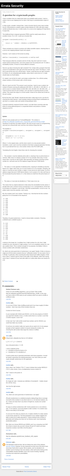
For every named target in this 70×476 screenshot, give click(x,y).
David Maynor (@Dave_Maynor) (59, 20)
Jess (7, 335)
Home (27, 467)
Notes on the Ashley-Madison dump (60, 159)
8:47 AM (8, 430)
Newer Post (6, 467)
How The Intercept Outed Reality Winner (64, 43)
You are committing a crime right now (60, 29)
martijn (8, 303)
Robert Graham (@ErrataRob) (59, 16)
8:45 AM (8, 438)
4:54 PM (8, 332)
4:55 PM (8, 375)
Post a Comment (9, 459)
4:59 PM (8, 388)
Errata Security (12, 5)
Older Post (46, 467)
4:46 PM (8, 299)
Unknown (9, 442)
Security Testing (10, 446)
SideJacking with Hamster (59, 73)
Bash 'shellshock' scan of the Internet (64, 100)
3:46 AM (8, 455)
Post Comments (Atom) (30, 471)
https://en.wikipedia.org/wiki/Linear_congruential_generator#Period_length (24, 121)
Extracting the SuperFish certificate (64, 58)
